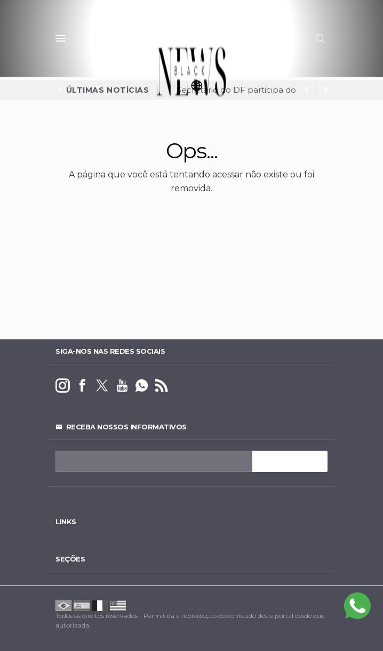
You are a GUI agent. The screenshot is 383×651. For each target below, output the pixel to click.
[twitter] (102, 386)
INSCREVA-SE (290, 461)
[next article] (306, 90)
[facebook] (82, 386)
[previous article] (326, 90)
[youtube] (122, 386)
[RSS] (161, 386)
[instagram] (62, 386)
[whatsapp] (141, 386)
